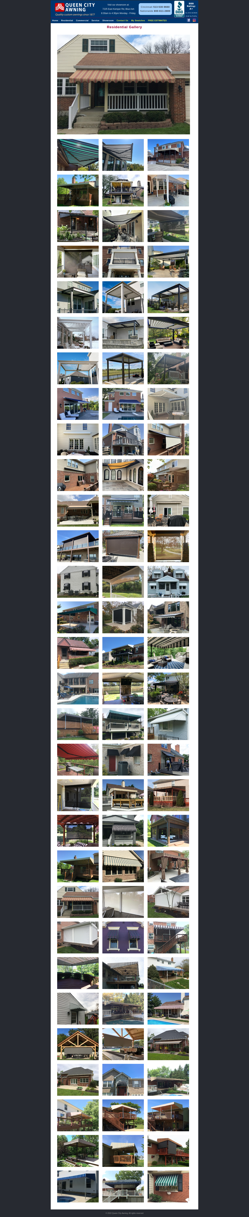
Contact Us (122, 20)
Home (55, 20)
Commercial (82, 20)
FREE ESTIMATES (157, 20)
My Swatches (138, 20)
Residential (67, 20)
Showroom (108, 20)
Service (95, 20)
